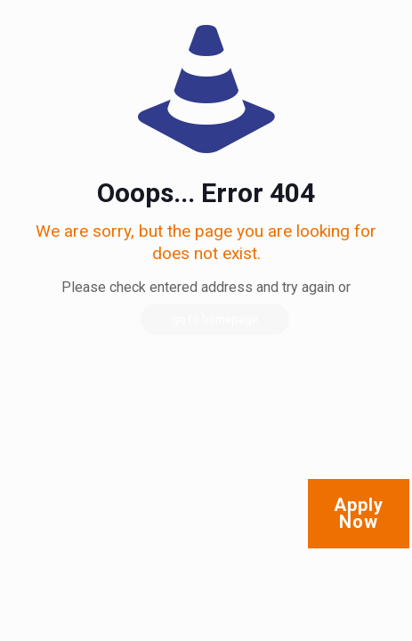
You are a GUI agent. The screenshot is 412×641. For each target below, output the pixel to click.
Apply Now (359, 513)
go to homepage (215, 319)
